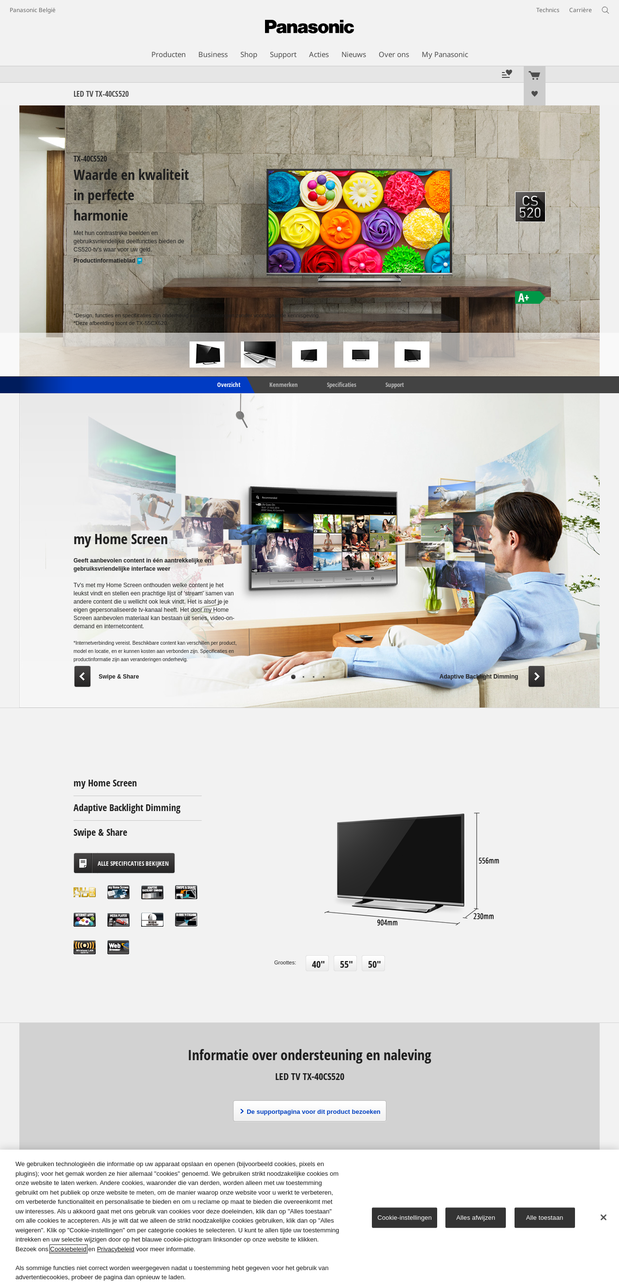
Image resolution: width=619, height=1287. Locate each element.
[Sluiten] (603, 1217)
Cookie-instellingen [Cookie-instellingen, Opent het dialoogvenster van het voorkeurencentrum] (404, 1217)
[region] (309, 1218)
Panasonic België (33, 10)
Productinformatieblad (108, 261)
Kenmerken (283, 384)
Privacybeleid (115, 1249)
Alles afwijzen (475, 1217)
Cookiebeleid (68, 1249)
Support (394, 384)
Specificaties (341, 384)
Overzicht (228, 384)
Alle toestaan (544, 1217)
